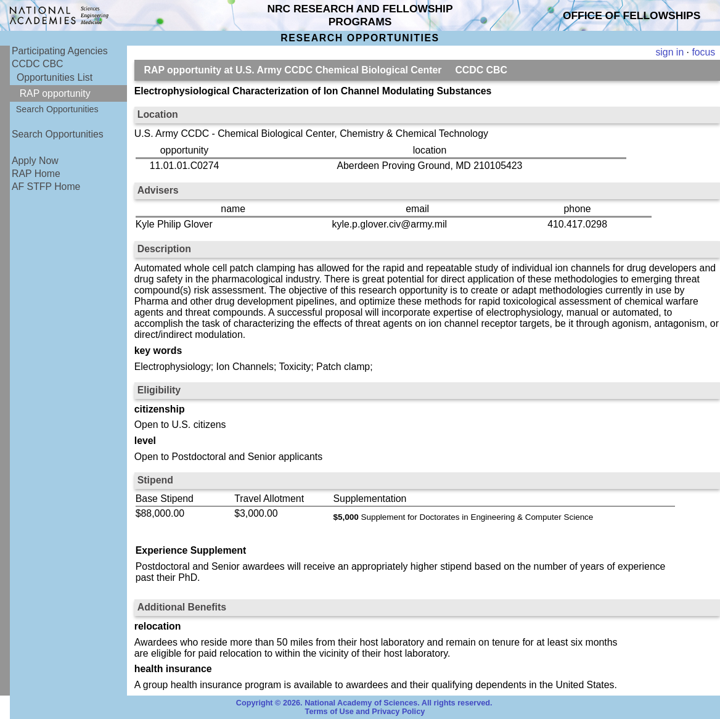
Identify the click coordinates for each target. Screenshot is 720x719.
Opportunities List (54, 77)
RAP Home (36, 173)
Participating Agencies (60, 51)
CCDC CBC (37, 64)
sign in (669, 52)
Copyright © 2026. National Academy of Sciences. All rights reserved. (364, 703)
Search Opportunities (57, 109)
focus (703, 52)
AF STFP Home (46, 186)
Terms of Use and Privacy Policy (365, 711)
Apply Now (35, 160)
